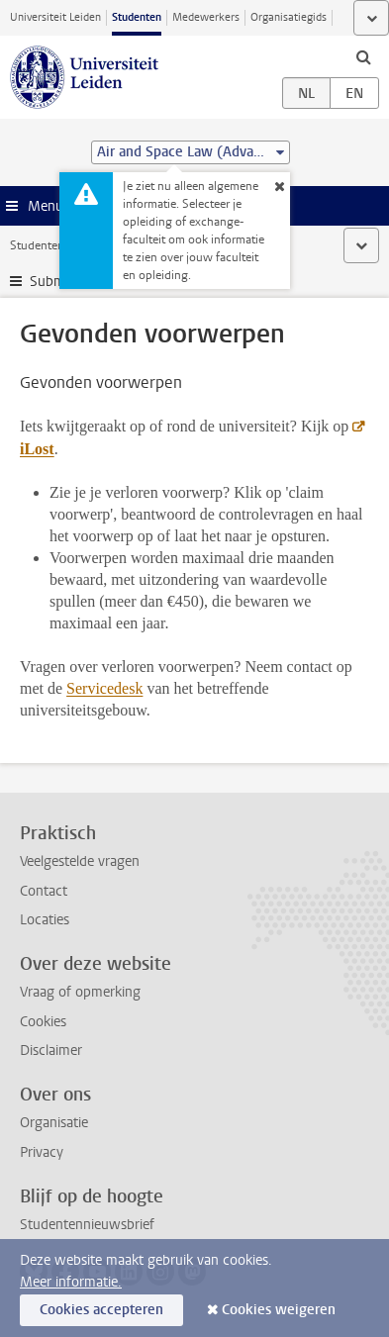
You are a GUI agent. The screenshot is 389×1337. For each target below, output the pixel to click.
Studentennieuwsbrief (87, 1224)
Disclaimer (51, 1050)
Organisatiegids (288, 17)
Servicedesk (104, 688)
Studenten (136, 17)
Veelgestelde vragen (80, 861)
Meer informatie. (71, 1282)
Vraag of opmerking (80, 992)
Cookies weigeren (279, 1309)
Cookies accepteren (101, 1309)
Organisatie (54, 1122)
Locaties (44, 919)
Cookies (43, 1021)
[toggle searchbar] (363, 56)
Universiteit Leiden (55, 17)
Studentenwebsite (57, 245)
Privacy (41, 1152)
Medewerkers (206, 17)
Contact (43, 891)
